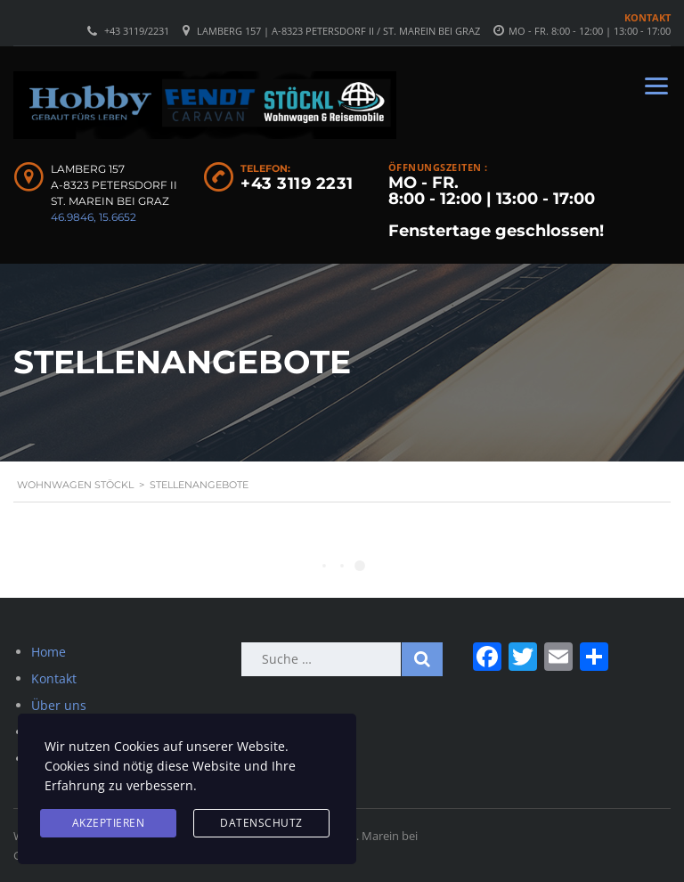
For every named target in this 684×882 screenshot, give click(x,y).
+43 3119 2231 (297, 183)
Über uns (58, 705)
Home (48, 651)
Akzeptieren (108, 822)
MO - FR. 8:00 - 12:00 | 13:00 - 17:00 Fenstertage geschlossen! (496, 207)
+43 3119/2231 (136, 30)
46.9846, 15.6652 (93, 217)
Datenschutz (261, 822)
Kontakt (647, 17)
